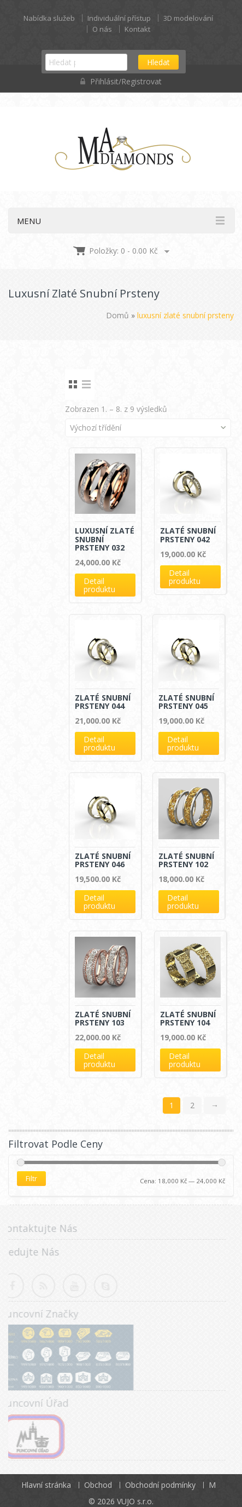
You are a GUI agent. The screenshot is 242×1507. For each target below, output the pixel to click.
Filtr (31, 1178)
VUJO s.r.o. (135, 1501)
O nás (102, 29)
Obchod (98, 1485)
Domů (117, 315)
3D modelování (188, 18)
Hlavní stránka (46, 1485)
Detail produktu (99, 585)
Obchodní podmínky (160, 1485)
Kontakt (137, 29)
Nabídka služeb (49, 18)
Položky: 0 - (123, 250)
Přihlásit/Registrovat (121, 81)
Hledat (158, 62)
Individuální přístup (119, 18)
